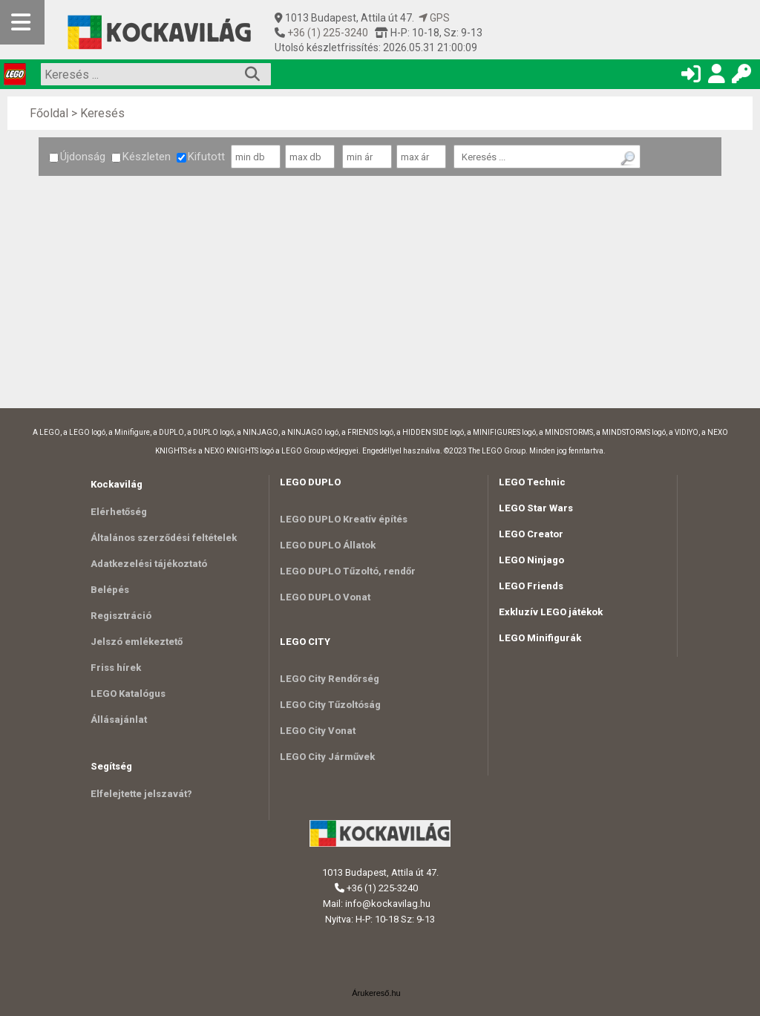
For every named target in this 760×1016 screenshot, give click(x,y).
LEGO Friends (531, 585)
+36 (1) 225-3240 (326, 33)
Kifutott (201, 156)
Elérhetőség (119, 511)
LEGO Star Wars (536, 508)
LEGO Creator (531, 534)
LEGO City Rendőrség (329, 678)
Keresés (102, 113)
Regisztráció (121, 615)
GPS (434, 18)
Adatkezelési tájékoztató (149, 563)
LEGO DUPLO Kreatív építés (343, 519)
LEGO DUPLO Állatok (328, 545)
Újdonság (77, 156)
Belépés (110, 589)
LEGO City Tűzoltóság (330, 704)
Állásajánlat (119, 719)
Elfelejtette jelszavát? (141, 793)
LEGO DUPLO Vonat (325, 597)
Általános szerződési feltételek (164, 537)
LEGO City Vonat (318, 730)
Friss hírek (116, 667)
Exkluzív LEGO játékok (551, 611)
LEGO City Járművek (327, 756)
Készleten (141, 156)
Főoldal (49, 113)
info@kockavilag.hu (387, 903)
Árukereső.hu (376, 993)
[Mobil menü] (22, 22)
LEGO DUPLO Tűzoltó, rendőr (348, 571)
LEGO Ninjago (531, 560)
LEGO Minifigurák (540, 637)
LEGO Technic (532, 482)
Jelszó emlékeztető (137, 641)
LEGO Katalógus (128, 693)
